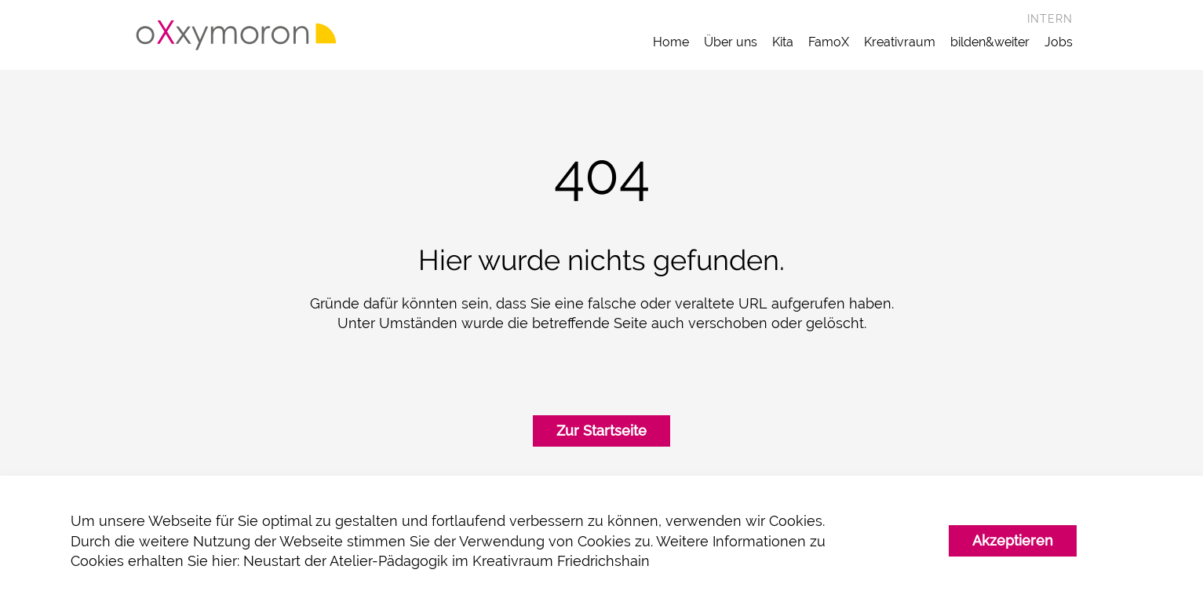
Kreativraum (899, 42)
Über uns (730, 42)
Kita (782, 42)
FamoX (828, 42)
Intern (1050, 19)
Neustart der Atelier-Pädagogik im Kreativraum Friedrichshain (446, 561)
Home (671, 42)
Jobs (1058, 42)
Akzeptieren (1012, 540)
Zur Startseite (601, 434)
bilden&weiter (990, 42)
